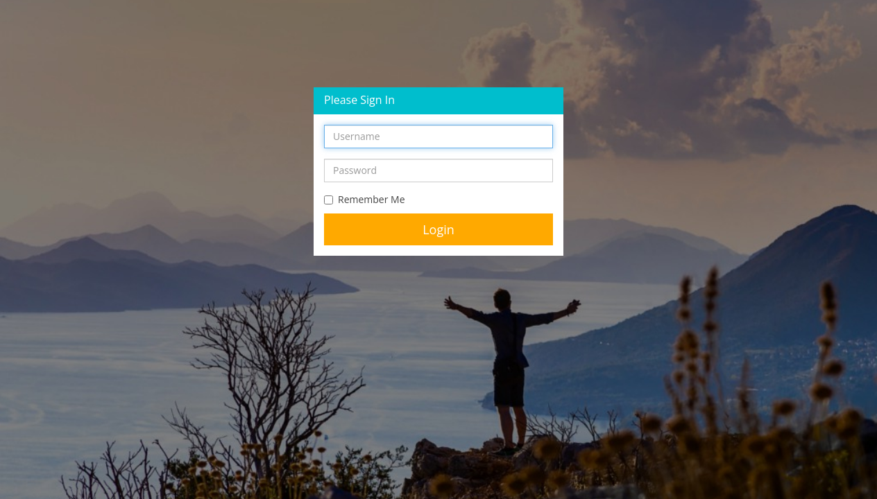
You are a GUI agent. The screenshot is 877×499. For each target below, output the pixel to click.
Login (438, 229)
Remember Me (364, 199)
